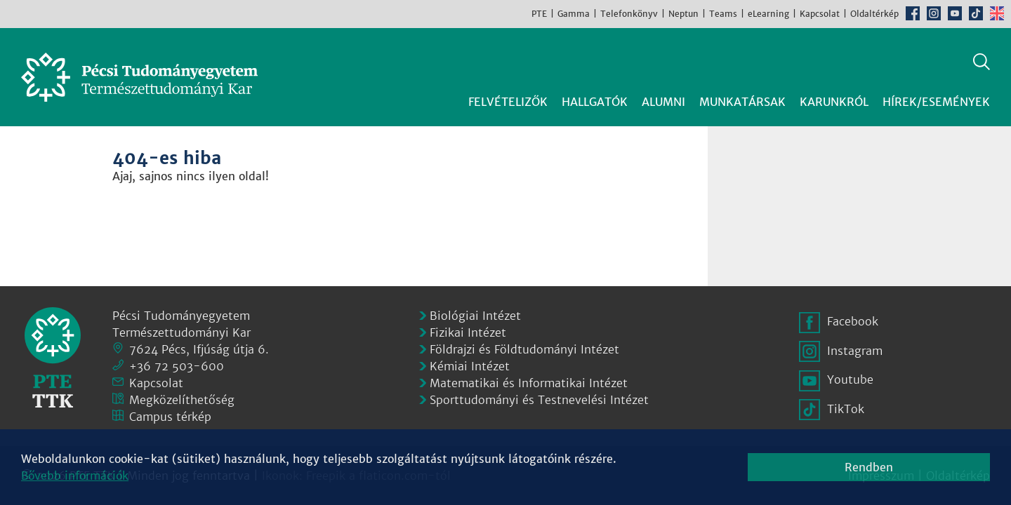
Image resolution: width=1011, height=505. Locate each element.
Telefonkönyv (629, 13)
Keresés (981, 61)
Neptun (683, 13)
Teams (723, 13)
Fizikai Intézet (468, 332)
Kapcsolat (820, 13)
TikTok (976, 13)
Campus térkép (170, 417)
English (997, 13)
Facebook (913, 13)
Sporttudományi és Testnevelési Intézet (539, 400)
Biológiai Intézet (475, 316)
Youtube (955, 13)
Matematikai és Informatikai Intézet (529, 383)
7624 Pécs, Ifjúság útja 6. (199, 349)
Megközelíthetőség (181, 400)
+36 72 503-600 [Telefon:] (176, 366)
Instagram (934, 13)
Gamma (573, 13)
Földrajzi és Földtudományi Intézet (524, 349)
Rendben (869, 467)
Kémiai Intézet (470, 366)
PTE (539, 13)
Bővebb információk (74, 476)
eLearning (768, 13)
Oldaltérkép (874, 13)
